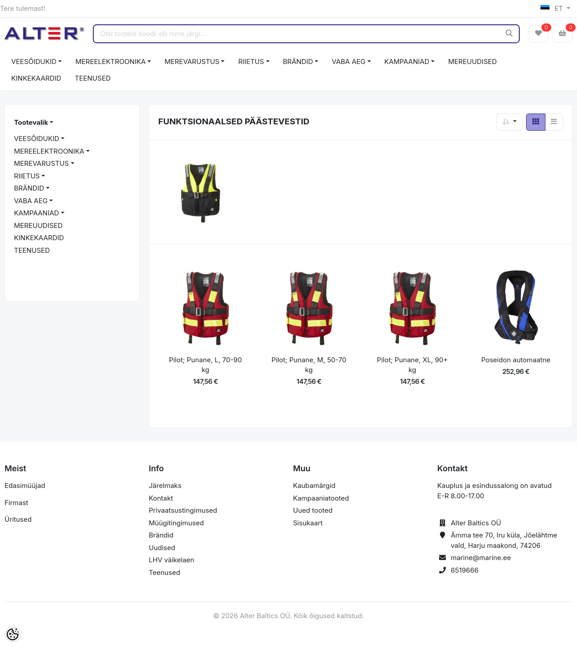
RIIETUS (251, 61)
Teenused (164, 572)
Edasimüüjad (25, 485)
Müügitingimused (176, 523)
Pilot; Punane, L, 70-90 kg (205, 364)
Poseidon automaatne (515, 359)
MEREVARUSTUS (192, 61)
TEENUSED (93, 78)
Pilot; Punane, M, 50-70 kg (308, 364)
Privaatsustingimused (183, 510)
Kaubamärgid (314, 485)
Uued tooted (313, 510)
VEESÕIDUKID (33, 61)
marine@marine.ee (481, 557)
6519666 (465, 570)
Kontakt (161, 498)
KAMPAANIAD (407, 61)
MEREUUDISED (472, 61)
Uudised (162, 547)
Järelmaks (165, 485)
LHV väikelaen (171, 560)
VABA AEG (349, 61)
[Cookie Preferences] (13, 634)
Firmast (16, 502)
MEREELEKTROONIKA (110, 61)
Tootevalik (31, 122)
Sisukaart (308, 523)
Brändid (161, 535)
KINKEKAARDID (36, 78)
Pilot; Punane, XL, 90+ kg (412, 364)
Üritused (18, 519)
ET (552, 8)
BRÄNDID (298, 61)
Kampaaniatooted (321, 498)
